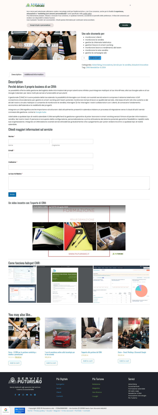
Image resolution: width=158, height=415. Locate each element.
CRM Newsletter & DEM (96, 67)
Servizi (57, 5)
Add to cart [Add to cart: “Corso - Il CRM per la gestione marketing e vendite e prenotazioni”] (15, 363)
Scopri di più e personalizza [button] (40, 409)
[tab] (16, 74)
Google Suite (40, 112)
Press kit (118, 5)
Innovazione (37, 13)
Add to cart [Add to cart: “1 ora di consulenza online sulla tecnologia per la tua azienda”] (51, 363)
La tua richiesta (15, 174)
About (108, 5)
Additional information (33, 74)
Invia (12, 194)
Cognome (56, 145)
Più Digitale (62, 379)
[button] (130, 389)
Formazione (85, 5)
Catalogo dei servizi (23, 13)
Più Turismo (69, 5)
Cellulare (12, 162)
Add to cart (95, 58)
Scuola (97, 5)
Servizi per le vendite (122, 65)
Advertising (97, 65)
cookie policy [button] (87, 397)
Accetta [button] (125, 409)
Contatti (131, 5)
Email (11, 150)
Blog (141, 5)
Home (10, 13)
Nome (10, 145)
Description (16, 74)
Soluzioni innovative (51, 13)
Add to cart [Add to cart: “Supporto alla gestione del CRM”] (88, 361)
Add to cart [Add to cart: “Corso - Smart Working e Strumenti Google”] (124, 361)
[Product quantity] (85, 58)
